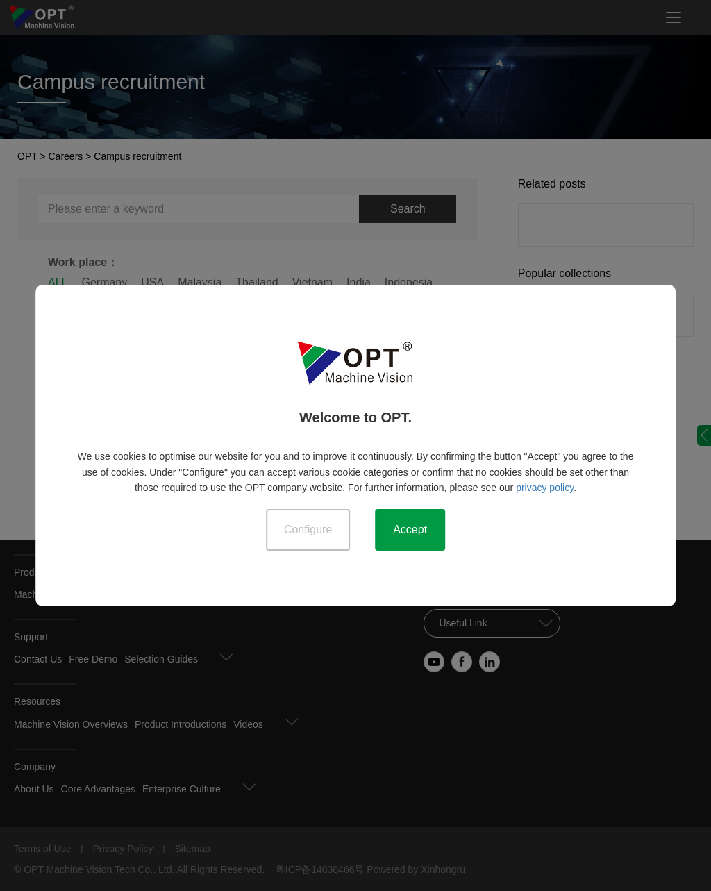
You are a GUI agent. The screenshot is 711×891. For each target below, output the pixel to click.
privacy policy (545, 487)
